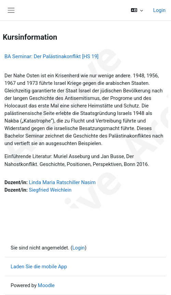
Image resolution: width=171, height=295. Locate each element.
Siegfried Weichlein (50, 190)
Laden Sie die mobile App (39, 267)
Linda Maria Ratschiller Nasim (62, 182)
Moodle (46, 285)
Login (159, 10)
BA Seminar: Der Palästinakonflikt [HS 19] (51, 56)
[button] (136, 10)
